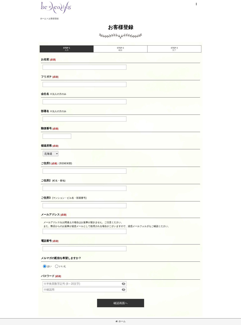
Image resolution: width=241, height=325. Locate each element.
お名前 (45, 59)
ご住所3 (46, 197)
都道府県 (46, 145)
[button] (196, 4)
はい (49, 266)
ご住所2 (46, 180)
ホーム (120, 321)
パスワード (47, 275)
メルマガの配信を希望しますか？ (61, 257)
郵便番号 (46, 128)
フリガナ (46, 76)
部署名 (45, 111)
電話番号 (46, 240)
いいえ (62, 266)
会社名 (45, 93)
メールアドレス (50, 214)
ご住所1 (46, 163)
